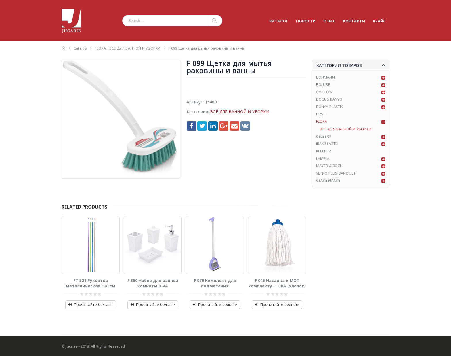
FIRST (321, 115)
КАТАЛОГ (279, 21)
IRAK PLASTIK (327, 145)
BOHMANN (325, 77)
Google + (223, 126)
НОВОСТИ (306, 21)
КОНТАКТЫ (354, 21)
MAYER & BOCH (329, 168)
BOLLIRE (323, 85)
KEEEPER (323, 153)
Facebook (191, 126)
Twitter (202, 126)
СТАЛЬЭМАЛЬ (328, 183)
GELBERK (324, 138)
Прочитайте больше (93, 304)
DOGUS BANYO (329, 100)
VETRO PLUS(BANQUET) (336, 176)
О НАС (329, 21)
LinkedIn (213, 126)
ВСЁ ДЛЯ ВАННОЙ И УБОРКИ (239, 111)
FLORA (321, 123)
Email (234, 126)
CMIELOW (324, 93)
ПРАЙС (379, 21)
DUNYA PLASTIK (330, 108)
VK (245, 126)
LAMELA (323, 160)
